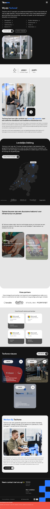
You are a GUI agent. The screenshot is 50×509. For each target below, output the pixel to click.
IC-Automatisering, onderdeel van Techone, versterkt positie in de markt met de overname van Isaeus (34, 378)
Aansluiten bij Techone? (9, 156)
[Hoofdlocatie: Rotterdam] (18, 181)
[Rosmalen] (23, 184)
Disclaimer (12, 499)
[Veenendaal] (26, 181)
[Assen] (33, 168)
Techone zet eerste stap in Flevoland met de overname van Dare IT (22, 405)
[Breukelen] (21, 178)
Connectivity (7, 22)
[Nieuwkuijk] (21, 184)
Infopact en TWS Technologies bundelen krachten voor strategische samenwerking (10, 379)
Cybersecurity (8, 24)
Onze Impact (28, 493)
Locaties (27, 491)
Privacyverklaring (5, 499)
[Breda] (20, 186)
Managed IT (7, 20)
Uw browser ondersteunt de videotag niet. (17, 47)
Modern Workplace (33, 20)
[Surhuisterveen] (30, 166)
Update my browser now (27, 504)
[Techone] (6, 2)
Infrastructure (31, 22)
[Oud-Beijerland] (16, 183)
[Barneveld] (27, 179)
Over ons (28, 485)
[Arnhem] (29, 181)
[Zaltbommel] (22, 182)
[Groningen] (33, 165)
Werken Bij (28, 484)
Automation (31, 26)
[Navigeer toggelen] (47, 2)
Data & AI (7, 26)
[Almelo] (34, 175)
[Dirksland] (14, 183)
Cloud (29, 24)
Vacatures (7, 473)
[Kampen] (29, 174)
